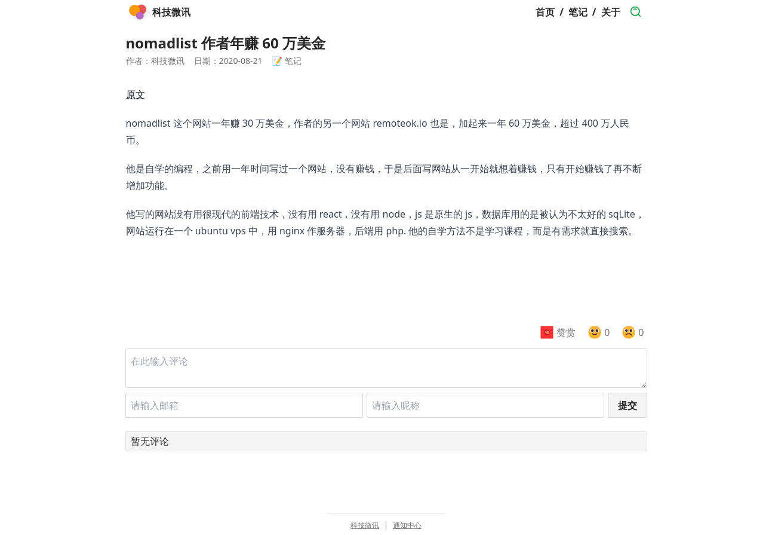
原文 (135, 94)
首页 (545, 12)
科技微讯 (364, 525)
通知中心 (407, 525)
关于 (610, 12)
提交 (627, 405)
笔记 (578, 12)
